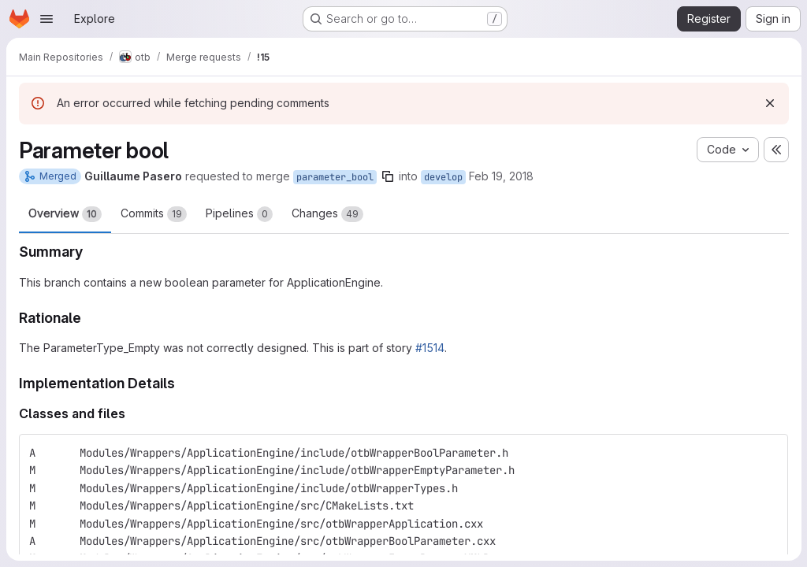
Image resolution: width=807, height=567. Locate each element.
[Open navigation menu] (46, 19)
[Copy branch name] (387, 176)
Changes (327, 214)
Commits (154, 214)
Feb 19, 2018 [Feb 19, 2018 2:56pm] (501, 176)
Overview (65, 214)
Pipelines (239, 214)
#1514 (429, 347)
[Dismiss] (769, 103)
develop (443, 177)
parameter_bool (335, 177)
